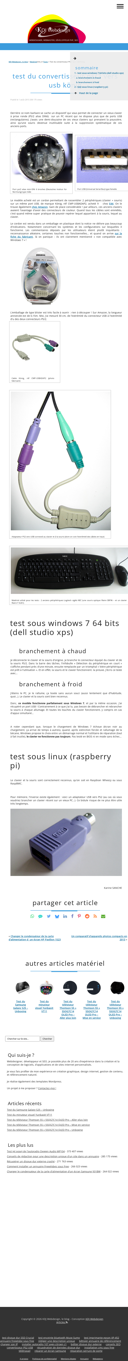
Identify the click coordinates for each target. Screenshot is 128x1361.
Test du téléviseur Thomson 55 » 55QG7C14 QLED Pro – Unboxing (115, 1009)
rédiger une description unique (56, 1341)
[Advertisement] (20, 1235)
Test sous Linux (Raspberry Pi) (91, 86)
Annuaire (84, 1358)
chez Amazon (40, 207)
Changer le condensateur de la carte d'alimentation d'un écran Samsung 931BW (54, 1171)
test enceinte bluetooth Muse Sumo (59, 1337)
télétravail (24, 1351)
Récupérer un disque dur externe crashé (31, 1161)
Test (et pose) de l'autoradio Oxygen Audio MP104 (36, 1151)
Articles (62, 1322)
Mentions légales (68, 1358)
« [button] (35, 938)
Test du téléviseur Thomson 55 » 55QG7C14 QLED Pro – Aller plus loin (68, 1009)
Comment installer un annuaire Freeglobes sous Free (38, 1166)
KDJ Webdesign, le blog (18, 62)
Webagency (98, 1358)
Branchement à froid (87, 82)
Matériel (33, 62)
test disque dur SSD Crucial (18, 1337)
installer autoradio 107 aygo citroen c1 (44, 1344)
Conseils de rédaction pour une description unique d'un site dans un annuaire (53, 1156)
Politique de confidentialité (44, 1358)
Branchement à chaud (88, 77)
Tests (45, 62)
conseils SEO (113, 1344)
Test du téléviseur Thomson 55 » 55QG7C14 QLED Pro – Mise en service (92, 1009)
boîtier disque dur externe (86, 1344)
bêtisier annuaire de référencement (100, 1341)
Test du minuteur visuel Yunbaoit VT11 (44, 1006)
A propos (24, 1358)
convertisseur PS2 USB (20, 1347)
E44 (111, 203)
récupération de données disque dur (58, 1347)
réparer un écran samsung (50, 1351)
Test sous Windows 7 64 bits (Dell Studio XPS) (99, 73)
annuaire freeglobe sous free (17, 1341)
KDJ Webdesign (94, 1319)
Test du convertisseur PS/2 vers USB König (65, 80)
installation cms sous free (99, 1347)
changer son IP (9, 1344)
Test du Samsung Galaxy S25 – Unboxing (20, 1006)
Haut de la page (86, 93)
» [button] (99, 938)
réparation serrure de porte (86, 1351)
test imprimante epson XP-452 (101, 1337)
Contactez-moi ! (47, 1088)
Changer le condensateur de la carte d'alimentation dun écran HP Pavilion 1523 (35, 938)
